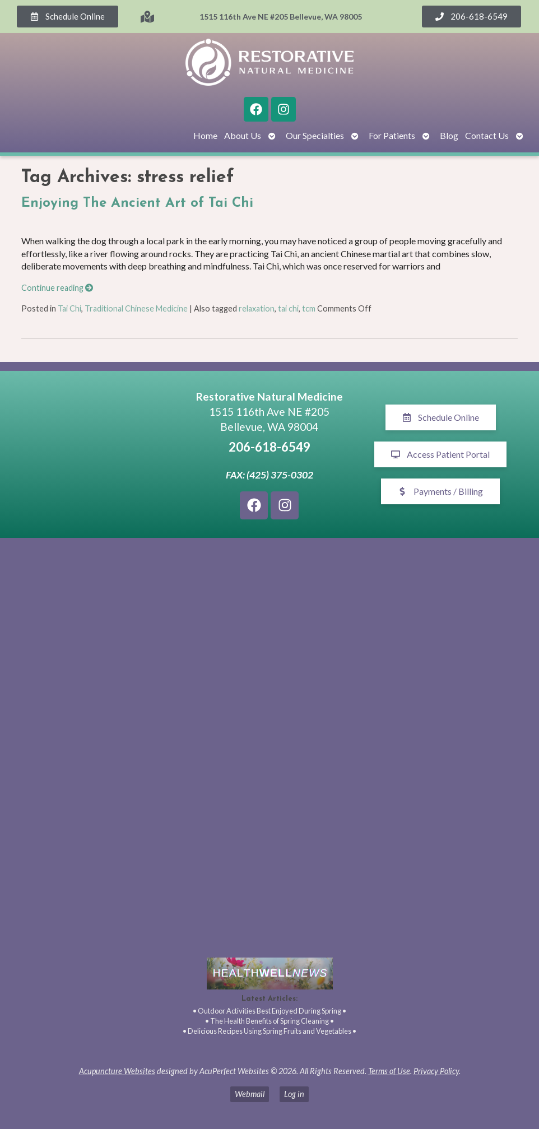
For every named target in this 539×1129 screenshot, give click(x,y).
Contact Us (487, 135)
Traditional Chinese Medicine (136, 308)
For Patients (392, 135)
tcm (308, 308)
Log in (294, 1094)
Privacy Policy (436, 1071)
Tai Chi (69, 308)
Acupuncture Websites (117, 1071)
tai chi (288, 308)
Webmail (249, 1094)
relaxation (257, 308)
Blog (449, 135)
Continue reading (57, 287)
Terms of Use (389, 1071)
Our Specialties (315, 135)
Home (205, 135)
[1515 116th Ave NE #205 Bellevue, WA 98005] (98, 454)
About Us (242, 135)
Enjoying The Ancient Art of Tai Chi (137, 203)
